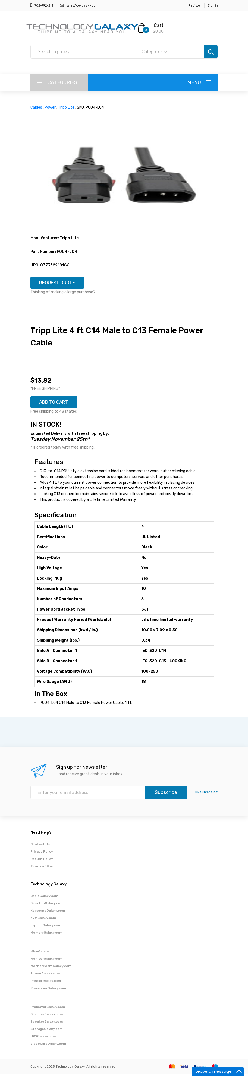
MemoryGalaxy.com (46, 934)
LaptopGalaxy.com (45, 927)
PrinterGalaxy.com (45, 983)
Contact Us (40, 846)
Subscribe (166, 794)
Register (194, 5)
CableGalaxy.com (44, 898)
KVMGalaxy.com (43, 920)
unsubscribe (206, 794)
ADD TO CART (56, 404)
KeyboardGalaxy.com (47, 912)
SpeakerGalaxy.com (46, 1023)
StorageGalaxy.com (46, 1031)
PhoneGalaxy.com (45, 975)
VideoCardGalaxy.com (48, 1045)
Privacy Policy (41, 853)
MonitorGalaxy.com (46, 960)
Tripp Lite (66, 107)
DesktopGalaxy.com (46, 905)
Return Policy (41, 861)
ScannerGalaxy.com (46, 1016)
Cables (36, 107)
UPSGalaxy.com (43, 1038)
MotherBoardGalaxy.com (50, 968)
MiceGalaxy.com (43, 953)
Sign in (213, 5)
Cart (159, 25)
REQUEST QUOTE (59, 283)
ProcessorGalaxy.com (48, 990)
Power (50, 107)
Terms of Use (41, 868)
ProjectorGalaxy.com (47, 1009)
